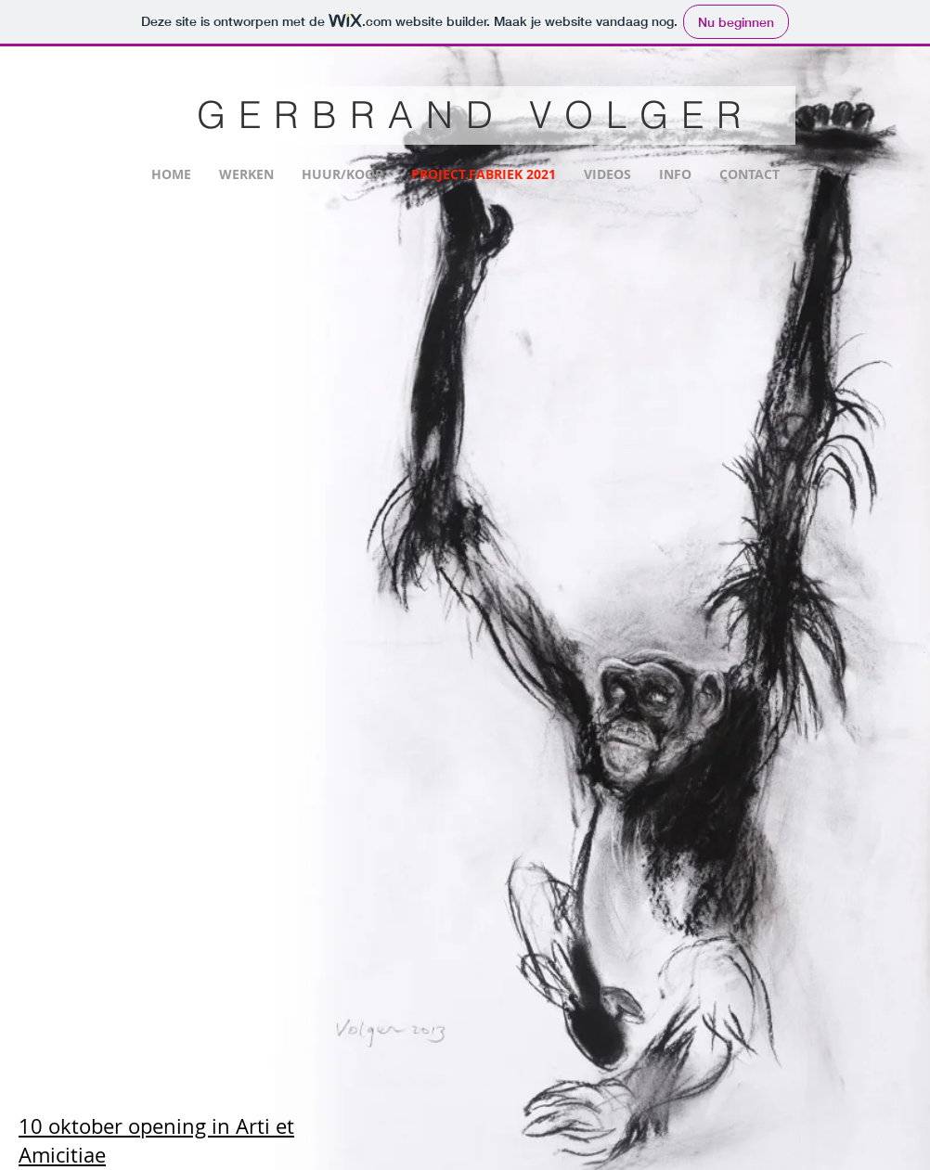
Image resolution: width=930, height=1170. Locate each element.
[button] (216, 293)
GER (254, 114)
